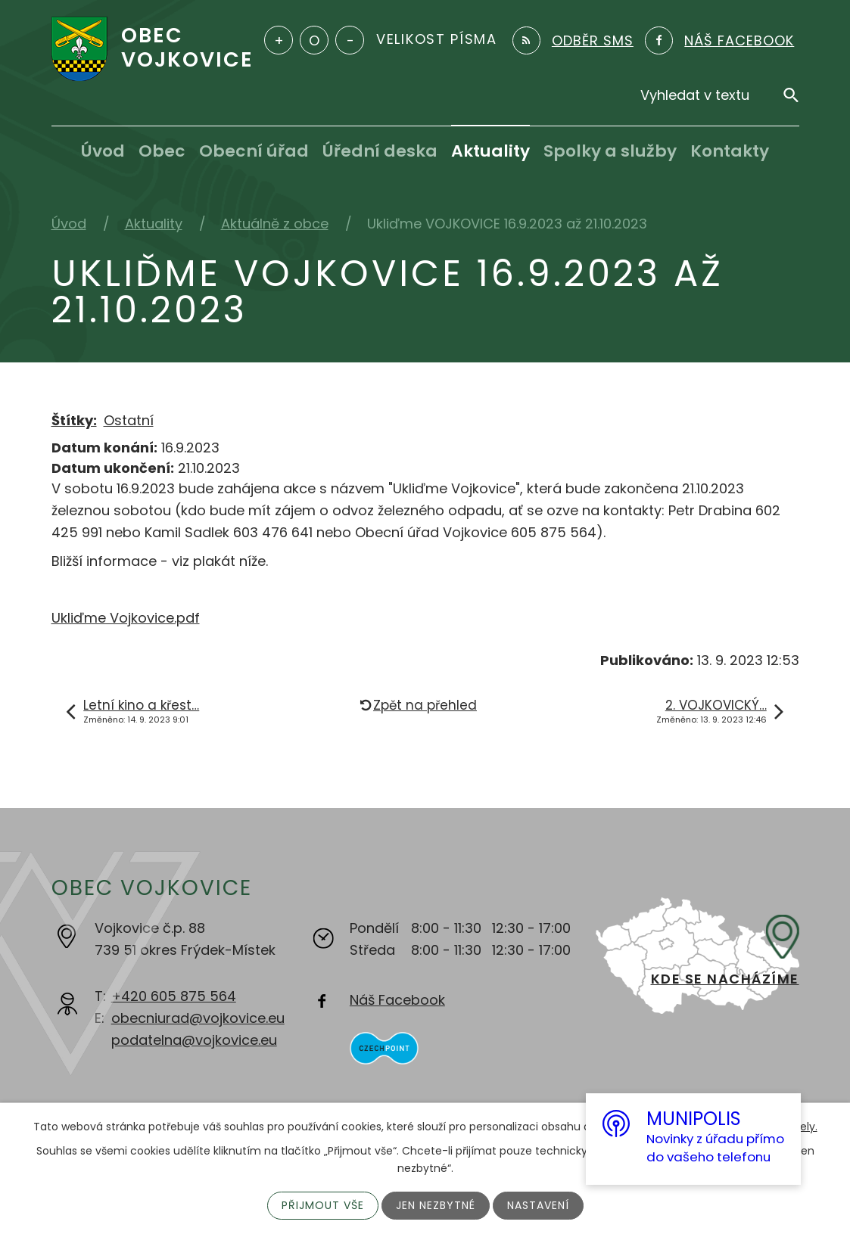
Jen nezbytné (435, 1205)
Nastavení (538, 1205)
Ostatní (129, 420)
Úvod (103, 151)
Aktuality (490, 151)
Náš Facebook (397, 999)
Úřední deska (379, 151)
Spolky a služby (610, 151)
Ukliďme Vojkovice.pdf (125, 617)
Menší (349, 40)
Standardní (314, 40)
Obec (162, 151)
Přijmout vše (323, 1205)
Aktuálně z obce (274, 223)
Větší (278, 40)
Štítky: (74, 420)
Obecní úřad (254, 151)
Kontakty (729, 151)
